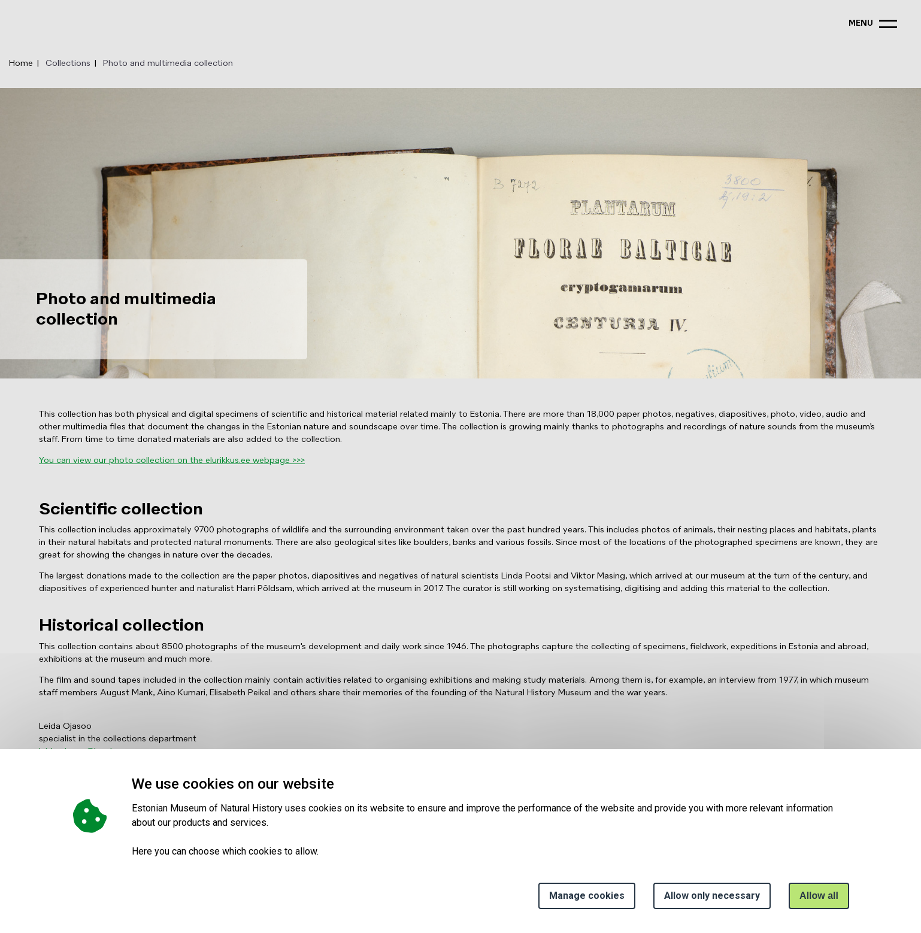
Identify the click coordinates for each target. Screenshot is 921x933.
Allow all (818, 895)
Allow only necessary (712, 895)
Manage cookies (587, 895)
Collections (68, 63)
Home (21, 63)
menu (861, 24)
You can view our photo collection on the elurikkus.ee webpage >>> (172, 460)
